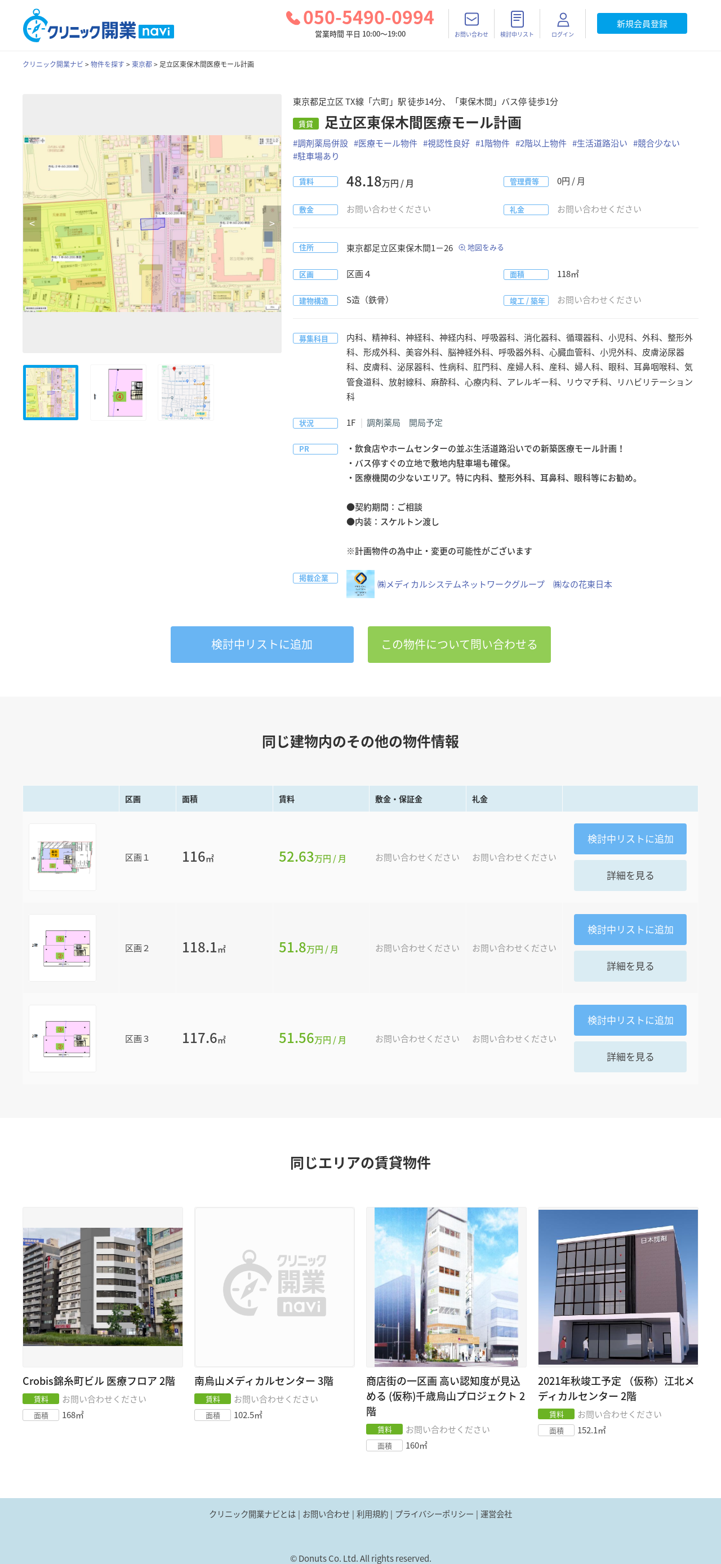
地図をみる (486, 247)
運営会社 (496, 1514)
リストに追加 (262, 644)
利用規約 (372, 1514)
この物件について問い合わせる (459, 644)
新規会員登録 (642, 23)
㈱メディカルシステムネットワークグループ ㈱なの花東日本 (479, 584)
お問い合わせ (326, 1514)
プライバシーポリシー (434, 1514)
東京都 (142, 64)
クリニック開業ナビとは (252, 1514)
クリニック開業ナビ (53, 64)
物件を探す (107, 64)
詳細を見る (631, 875)
